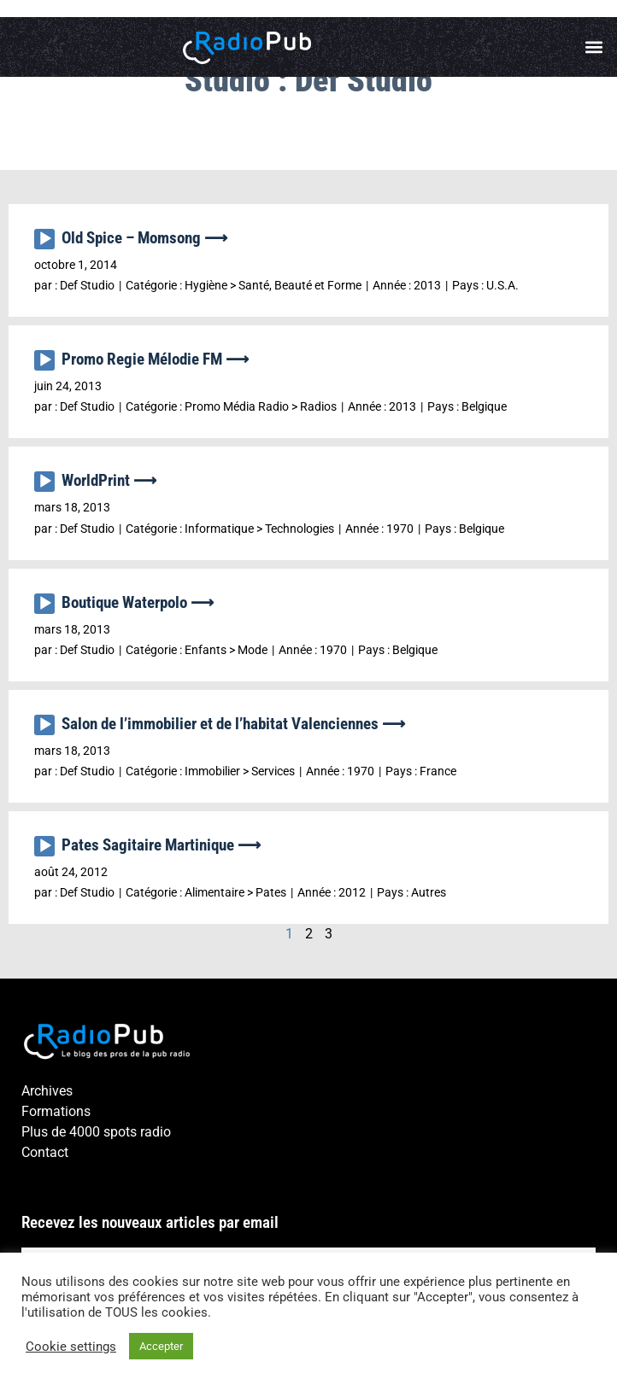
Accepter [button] (161, 1346)
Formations (56, 1111)
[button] (594, 47)
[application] (48, 243)
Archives (47, 1091)
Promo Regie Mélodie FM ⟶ (155, 359)
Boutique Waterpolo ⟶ (138, 602)
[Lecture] (44, 239)
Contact (44, 1152)
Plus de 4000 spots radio (96, 1132)
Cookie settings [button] (71, 1346)
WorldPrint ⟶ (109, 480)
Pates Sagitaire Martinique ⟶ (161, 845)
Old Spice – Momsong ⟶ (144, 238)
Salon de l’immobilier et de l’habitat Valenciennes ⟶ (233, 723)
